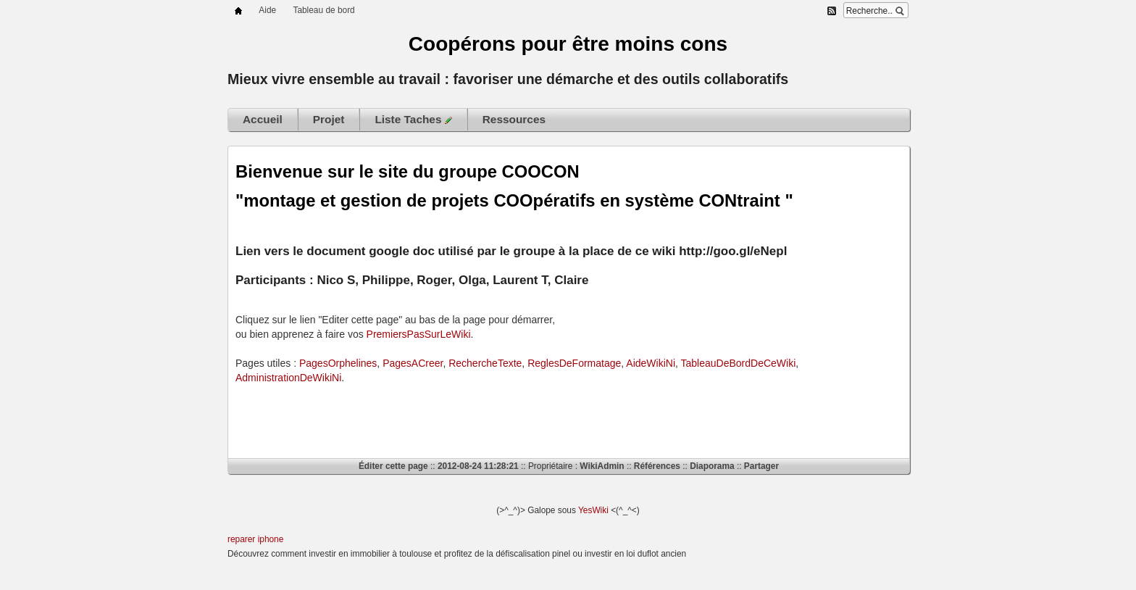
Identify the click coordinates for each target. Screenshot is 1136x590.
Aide (267, 10)
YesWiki (593, 510)
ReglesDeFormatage (574, 363)
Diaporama (712, 466)
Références (657, 466)
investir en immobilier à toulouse (370, 554)
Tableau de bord (323, 10)
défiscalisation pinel (533, 554)
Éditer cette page (393, 466)
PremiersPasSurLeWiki (419, 334)
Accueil (263, 119)
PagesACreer (413, 363)
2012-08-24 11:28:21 (478, 466)
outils (681, 79)
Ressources (514, 119)
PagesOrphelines (338, 363)
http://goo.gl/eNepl (733, 251)
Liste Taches (413, 119)
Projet (329, 119)
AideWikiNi (650, 363)
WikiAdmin (602, 466)
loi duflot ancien (657, 554)
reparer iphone (255, 539)
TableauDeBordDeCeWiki (738, 363)
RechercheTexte (485, 363)
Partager (761, 466)
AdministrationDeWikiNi (288, 377)
